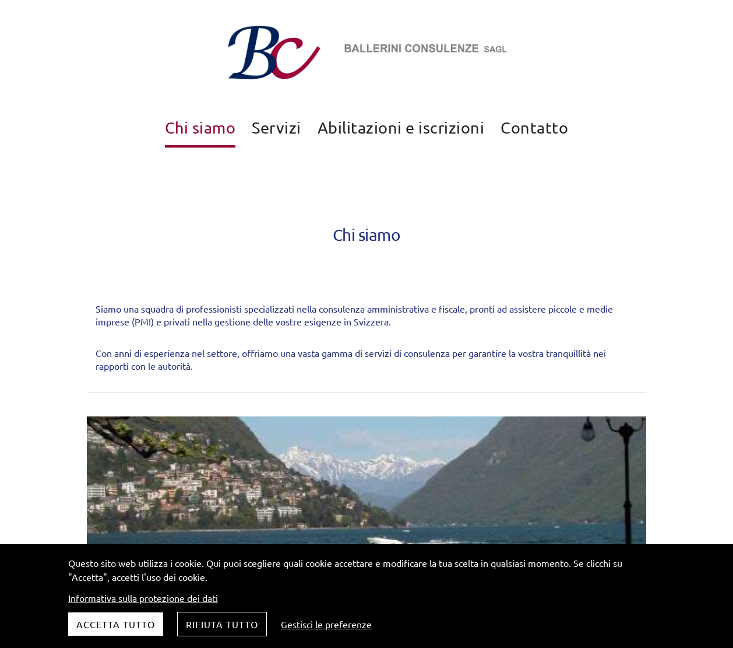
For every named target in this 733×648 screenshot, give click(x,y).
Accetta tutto (115, 624)
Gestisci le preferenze (326, 624)
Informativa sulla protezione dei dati (143, 598)
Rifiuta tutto (222, 624)
